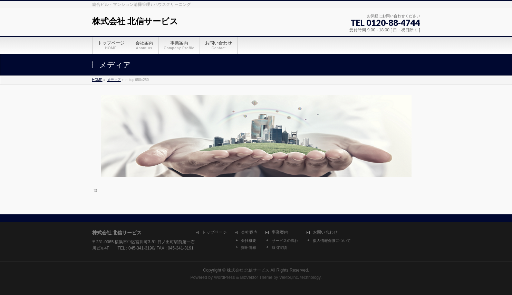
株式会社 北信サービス (135, 21)
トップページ (214, 232)
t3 (95, 190)
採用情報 (248, 247)
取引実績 (279, 247)
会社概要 (248, 240)
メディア (114, 80)
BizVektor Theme (256, 277)
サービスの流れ (285, 240)
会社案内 (249, 232)
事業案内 (280, 232)
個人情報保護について (332, 240)
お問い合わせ (325, 232)
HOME (97, 80)
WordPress (224, 277)
